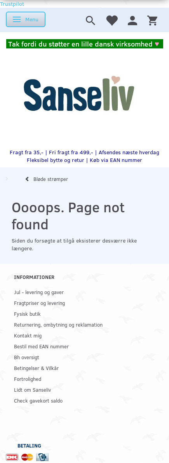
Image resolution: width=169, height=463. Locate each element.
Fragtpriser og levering (39, 302)
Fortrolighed (27, 378)
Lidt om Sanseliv (32, 389)
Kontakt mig (28, 335)
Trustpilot (12, 3)
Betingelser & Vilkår (36, 368)
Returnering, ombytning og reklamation (58, 324)
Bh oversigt (26, 357)
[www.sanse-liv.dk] (78, 93)
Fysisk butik (27, 313)
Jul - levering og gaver (39, 292)
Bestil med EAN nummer (41, 346)
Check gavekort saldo (38, 400)
